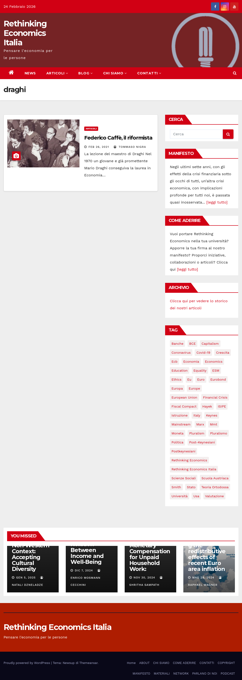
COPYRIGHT (226, 663)
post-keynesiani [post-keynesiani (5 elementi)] (202, 442)
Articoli (91, 128)
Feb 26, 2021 (98, 147)
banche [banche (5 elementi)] (177, 343)
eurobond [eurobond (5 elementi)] (218, 379)
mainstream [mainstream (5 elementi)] (181, 424)
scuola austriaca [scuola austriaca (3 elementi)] (215, 478)
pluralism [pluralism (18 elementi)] (196, 433)
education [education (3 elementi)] (180, 370)
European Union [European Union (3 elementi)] (184, 397)
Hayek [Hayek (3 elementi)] (207, 406)
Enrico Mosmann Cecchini (85, 577)
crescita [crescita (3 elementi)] (222, 352)
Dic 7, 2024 (84, 570)
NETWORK (181, 673)
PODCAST (228, 673)
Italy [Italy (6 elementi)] (196, 415)
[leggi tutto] (216, 202)
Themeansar (88, 663)
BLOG (85, 73)
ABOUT (144, 663)
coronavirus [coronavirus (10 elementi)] (181, 352)
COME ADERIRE (184, 663)
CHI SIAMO (115, 73)
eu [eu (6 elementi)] (189, 379)
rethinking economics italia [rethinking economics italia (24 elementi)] (194, 469)
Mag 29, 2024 (203, 577)
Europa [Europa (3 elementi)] (177, 388)
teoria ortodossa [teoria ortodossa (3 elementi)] (215, 487)
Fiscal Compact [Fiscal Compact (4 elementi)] (184, 406)
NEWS (30, 73)
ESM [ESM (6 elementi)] (215, 370)
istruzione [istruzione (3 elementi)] (180, 415)
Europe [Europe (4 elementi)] (194, 388)
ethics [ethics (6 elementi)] (176, 379)
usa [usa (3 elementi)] (196, 496)
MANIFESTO (141, 673)
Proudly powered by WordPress (27, 663)
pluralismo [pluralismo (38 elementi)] (218, 433)
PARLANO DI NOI (204, 673)
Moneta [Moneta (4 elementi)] (178, 433)
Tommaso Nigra (130, 147)
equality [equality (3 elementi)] (200, 370)
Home (131, 663)
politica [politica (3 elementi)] (177, 442)
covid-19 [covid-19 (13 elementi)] (203, 352)
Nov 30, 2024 (144, 577)
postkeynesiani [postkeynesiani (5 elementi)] (183, 451)
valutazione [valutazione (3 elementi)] (214, 496)
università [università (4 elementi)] (180, 496)
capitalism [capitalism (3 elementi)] (210, 343)
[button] (235, 73)
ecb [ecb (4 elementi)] (174, 361)
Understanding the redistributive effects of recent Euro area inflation (207, 554)
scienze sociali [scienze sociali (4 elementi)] (184, 478)
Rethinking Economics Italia (25, 33)
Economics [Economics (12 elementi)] (213, 361)
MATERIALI (162, 673)
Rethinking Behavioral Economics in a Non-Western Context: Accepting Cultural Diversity (32, 548)
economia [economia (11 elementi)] (191, 361)
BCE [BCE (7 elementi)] (192, 343)
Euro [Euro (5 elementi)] (200, 379)
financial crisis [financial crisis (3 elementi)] (215, 397)
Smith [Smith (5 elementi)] (176, 487)
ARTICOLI (57, 73)
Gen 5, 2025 (26, 577)
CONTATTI (149, 73)
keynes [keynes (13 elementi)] (211, 415)
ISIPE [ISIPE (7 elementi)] (222, 406)
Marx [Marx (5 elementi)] (200, 424)
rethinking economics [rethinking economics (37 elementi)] (189, 460)
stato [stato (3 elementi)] (191, 487)
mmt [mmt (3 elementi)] (213, 424)
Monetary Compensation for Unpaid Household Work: (149, 557)
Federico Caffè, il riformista (118, 138)
